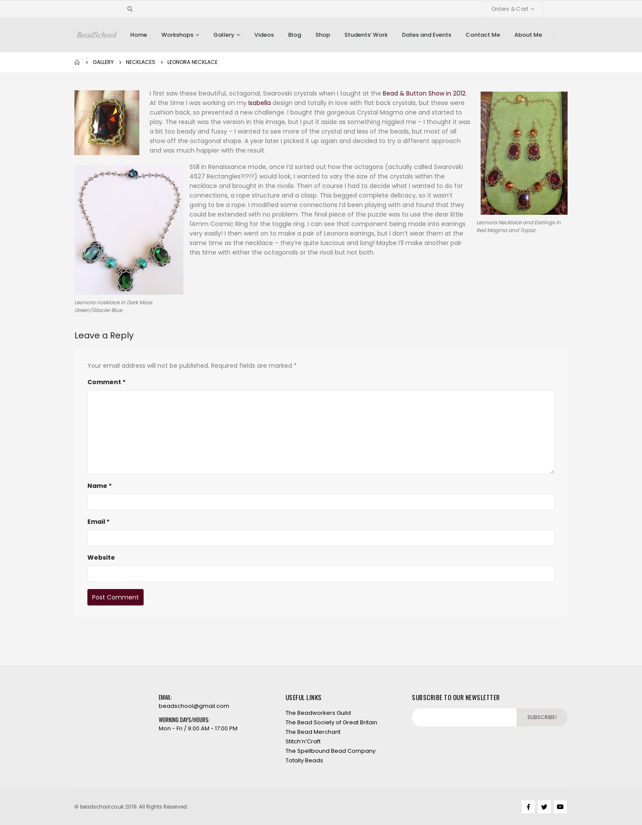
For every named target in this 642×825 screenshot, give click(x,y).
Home (138, 35)
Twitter (544, 806)
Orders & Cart (510, 9)
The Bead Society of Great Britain (331, 722)
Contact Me (482, 35)
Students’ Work (366, 35)
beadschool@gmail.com (194, 706)
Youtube (560, 806)
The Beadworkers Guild (318, 713)
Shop (322, 35)
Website (101, 557)
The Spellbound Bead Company (331, 751)
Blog (294, 35)
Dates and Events (426, 35)
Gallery (223, 35)
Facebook (528, 806)
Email (98, 521)
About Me (528, 35)
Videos (264, 35)
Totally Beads (304, 760)
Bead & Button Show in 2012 (424, 93)
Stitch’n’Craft (303, 741)
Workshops (177, 35)
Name (99, 485)
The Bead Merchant (313, 732)
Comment (106, 382)
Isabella (259, 103)
